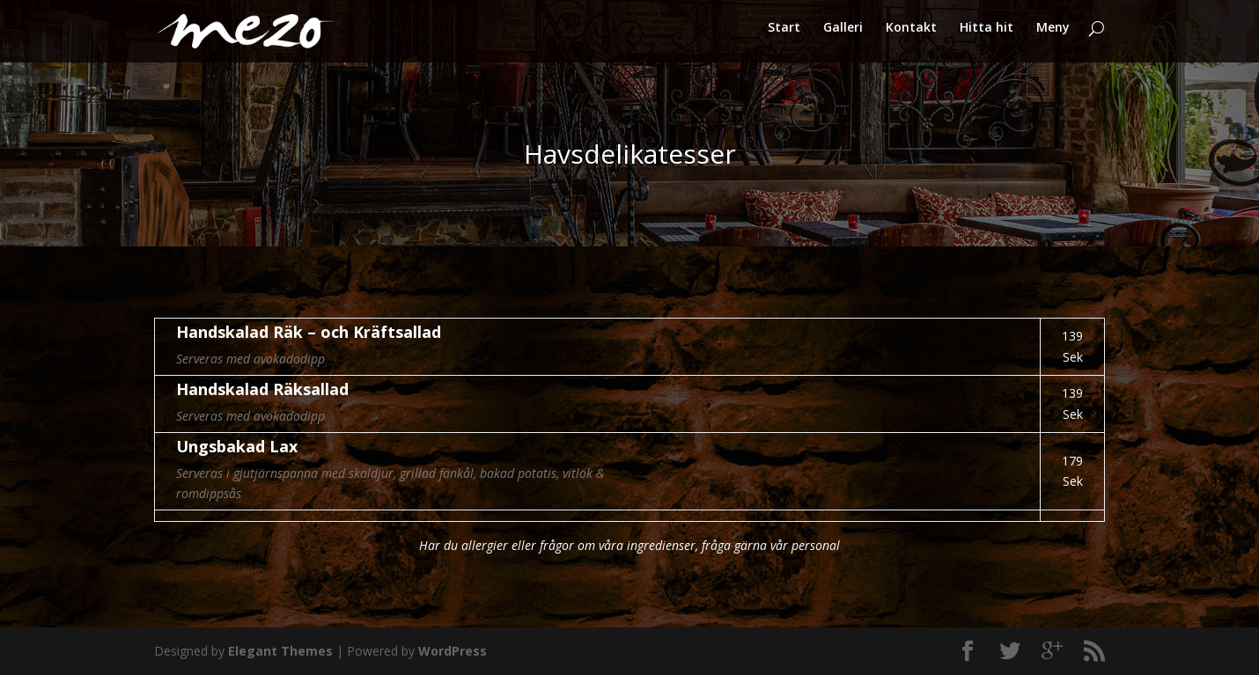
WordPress (452, 650)
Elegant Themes (280, 650)
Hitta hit (986, 36)
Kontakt (911, 36)
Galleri (843, 36)
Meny (1053, 36)
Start (784, 36)
